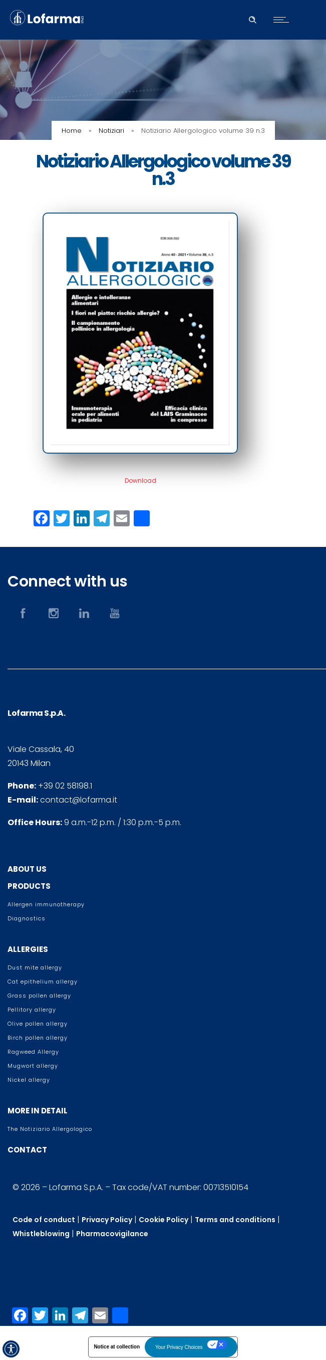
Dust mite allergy (35, 967)
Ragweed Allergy (33, 1052)
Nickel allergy (29, 1080)
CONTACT (27, 1149)
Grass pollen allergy (39, 996)
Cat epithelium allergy (43, 982)
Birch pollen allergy (38, 1038)
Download (140, 480)
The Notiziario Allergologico (50, 1129)
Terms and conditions (235, 1220)
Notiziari (111, 130)
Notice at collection (117, 1346)
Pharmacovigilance (112, 1234)
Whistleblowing (41, 1234)
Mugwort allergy (33, 1066)
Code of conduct (44, 1220)
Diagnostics (27, 918)
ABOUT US (27, 869)
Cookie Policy (163, 1220)
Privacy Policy (107, 1220)
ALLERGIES (28, 949)
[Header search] (252, 19)
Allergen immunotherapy (46, 904)
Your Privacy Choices (179, 1347)
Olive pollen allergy (38, 1024)
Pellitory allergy (32, 1010)
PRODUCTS (29, 886)
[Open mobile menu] (283, 20)
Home (72, 130)
